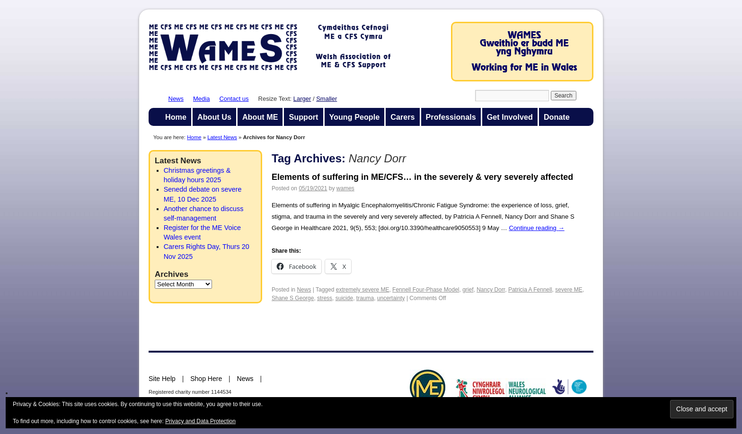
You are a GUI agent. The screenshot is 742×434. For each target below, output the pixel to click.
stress (324, 298)
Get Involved (510, 117)
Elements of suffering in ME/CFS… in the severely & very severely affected (422, 177)
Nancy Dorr (491, 289)
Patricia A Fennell (530, 289)
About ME (260, 117)
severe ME (568, 289)
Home (175, 117)
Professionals (451, 117)
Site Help (162, 378)
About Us (214, 117)
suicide (344, 298)
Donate (557, 117)
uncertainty (391, 298)
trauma (365, 298)
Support (303, 117)
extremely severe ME (362, 289)
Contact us (233, 98)
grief (467, 289)
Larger (302, 98)
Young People (354, 117)
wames (345, 188)
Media (201, 98)
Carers (402, 117)
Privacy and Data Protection (200, 421)
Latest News (222, 137)
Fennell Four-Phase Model (425, 289)
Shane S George (293, 298)
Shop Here (206, 378)
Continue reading (536, 227)
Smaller (326, 98)
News (176, 98)
